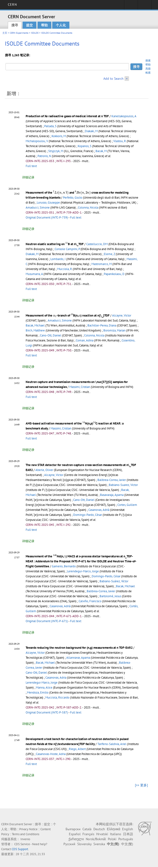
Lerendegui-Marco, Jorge (83, 571)
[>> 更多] (141, 785)
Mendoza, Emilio (37, 692)
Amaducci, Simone (38, 207)
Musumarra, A (34, 274)
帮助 (44, 25)
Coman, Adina (84, 340)
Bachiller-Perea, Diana (101, 325)
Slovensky (84, 844)
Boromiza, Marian (114, 330)
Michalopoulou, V (37, 141)
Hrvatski (102, 834)
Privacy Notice (28, 829)
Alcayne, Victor (121, 315)
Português (125, 839)
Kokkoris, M (59, 136)
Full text (31, 166)
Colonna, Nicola (88, 207)
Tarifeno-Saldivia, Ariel (111, 744)
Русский (69, 844)
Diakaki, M (91, 131)
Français (88, 834)
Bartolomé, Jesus (110, 596)
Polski (112, 839)
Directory (145, 6)
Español (75, 834)
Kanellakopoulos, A (123, 116)
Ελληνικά (113, 829)
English (127, 829)
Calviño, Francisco (90, 601)
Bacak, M (101, 151)
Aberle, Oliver (44, 470)
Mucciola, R (64, 269)
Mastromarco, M (101, 264)
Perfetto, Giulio (72, 198)
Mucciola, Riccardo (57, 697)
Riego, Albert (77, 749)
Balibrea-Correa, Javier (111, 480)
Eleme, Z (109, 254)
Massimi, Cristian (79, 387)
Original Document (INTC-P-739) (47, 217)
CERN (12, 4)
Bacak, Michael (35, 325)
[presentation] (61, 192)
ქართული (76, 839)
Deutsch (99, 829)
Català (86, 829)
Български (73, 829)
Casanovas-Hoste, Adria (51, 754)
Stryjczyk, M (55, 151)
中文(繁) (127, 844)
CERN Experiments (19, 32)
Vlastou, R (119, 141)
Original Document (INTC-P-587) (47, 712)
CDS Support (20, 849)
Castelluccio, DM (97, 244)
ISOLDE (34, 32)
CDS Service (22, 844)
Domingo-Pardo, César (87, 515)
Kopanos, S (84, 146)
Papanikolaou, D (114, 274)
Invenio (25, 839)
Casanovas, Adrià (98, 510)
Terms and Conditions (25, 834)
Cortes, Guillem (127, 505)
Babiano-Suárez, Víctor (114, 581)
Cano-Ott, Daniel (50, 335)
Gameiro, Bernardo (64, 566)
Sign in (131, 6)
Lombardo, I (58, 259)
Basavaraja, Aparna (112, 495)
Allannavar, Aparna (78, 658)
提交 (29, 25)
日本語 (128, 834)
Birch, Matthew (35, 330)
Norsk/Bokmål (96, 839)
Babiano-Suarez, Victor (123, 485)
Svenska (99, 844)
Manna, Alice (44, 687)
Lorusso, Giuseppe (48, 202)
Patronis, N (44, 156)
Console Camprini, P (67, 249)
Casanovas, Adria (55, 678)
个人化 (61, 25)
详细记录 (28, 177)
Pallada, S (50, 126)
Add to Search (113, 78)
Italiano (115, 834)
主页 (4, 32)
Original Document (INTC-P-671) (47, 621)
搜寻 (14, 25)
